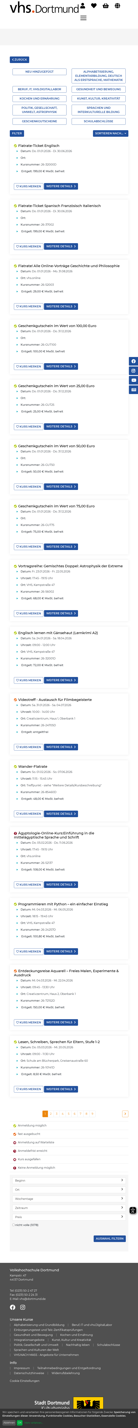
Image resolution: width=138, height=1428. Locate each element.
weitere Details (61, 186)
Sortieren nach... (109, 133)
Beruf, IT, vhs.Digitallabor (39, 89)
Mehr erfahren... (33, 1422)
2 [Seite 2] (51, 1109)
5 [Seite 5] (68, 1109)
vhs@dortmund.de (32, 1294)
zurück (19, 59)
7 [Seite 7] (80, 1109)
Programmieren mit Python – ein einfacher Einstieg (63, 900)
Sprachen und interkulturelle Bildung (99, 110)
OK (20, 1422)
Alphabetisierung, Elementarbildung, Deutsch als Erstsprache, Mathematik (98, 76)
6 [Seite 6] (74, 1109)
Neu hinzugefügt (39, 71)
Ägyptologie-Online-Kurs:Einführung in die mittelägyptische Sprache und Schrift (54, 832)
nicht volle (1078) (26, 1220)
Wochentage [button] (69, 1194)
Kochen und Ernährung (39, 98)
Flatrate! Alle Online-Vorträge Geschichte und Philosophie (69, 265)
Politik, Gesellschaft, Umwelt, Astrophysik (39, 110)
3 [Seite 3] (56, 1109)
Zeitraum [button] (69, 1203)
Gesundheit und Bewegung (98, 89)
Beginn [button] (69, 1176)
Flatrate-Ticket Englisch (38, 146)
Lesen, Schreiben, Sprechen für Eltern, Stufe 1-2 (59, 1038)
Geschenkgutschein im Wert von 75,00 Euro (56, 504)
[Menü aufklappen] (83, 17)
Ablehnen (9, 1422)
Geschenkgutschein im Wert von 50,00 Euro (56, 444)
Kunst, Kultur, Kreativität (98, 98)
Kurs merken (28, 186)
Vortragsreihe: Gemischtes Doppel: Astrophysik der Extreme (70, 564)
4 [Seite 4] (63, 1109)
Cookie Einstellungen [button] (25, 1376)
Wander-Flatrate (32, 763)
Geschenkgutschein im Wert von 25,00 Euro (56, 385)
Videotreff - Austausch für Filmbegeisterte (55, 697)
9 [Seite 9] (92, 1109)
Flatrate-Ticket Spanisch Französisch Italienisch (59, 205)
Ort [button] (69, 1185)
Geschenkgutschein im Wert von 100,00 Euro (57, 325)
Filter (17, 133)
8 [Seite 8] (86, 1109)
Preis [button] (69, 1212)
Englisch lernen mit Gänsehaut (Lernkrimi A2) (58, 630)
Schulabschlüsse (98, 121)
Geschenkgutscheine (39, 121)
